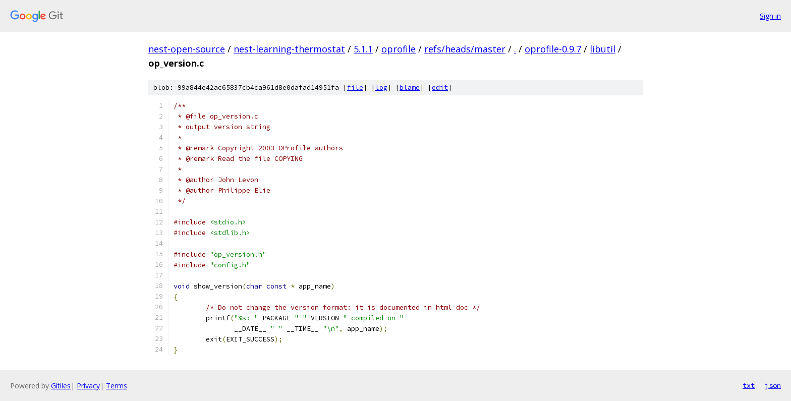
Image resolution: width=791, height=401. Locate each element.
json (773, 385)
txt (749, 385)
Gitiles (61, 385)
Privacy (88, 385)
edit (440, 87)
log (381, 87)
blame (410, 87)
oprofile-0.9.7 (553, 49)
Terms (116, 385)
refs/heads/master (464, 49)
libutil (602, 49)
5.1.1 (363, 49)
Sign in (770, 16)
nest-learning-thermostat (289, 49)
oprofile (398, 49)
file (355, 87)
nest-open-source (186, 49)
